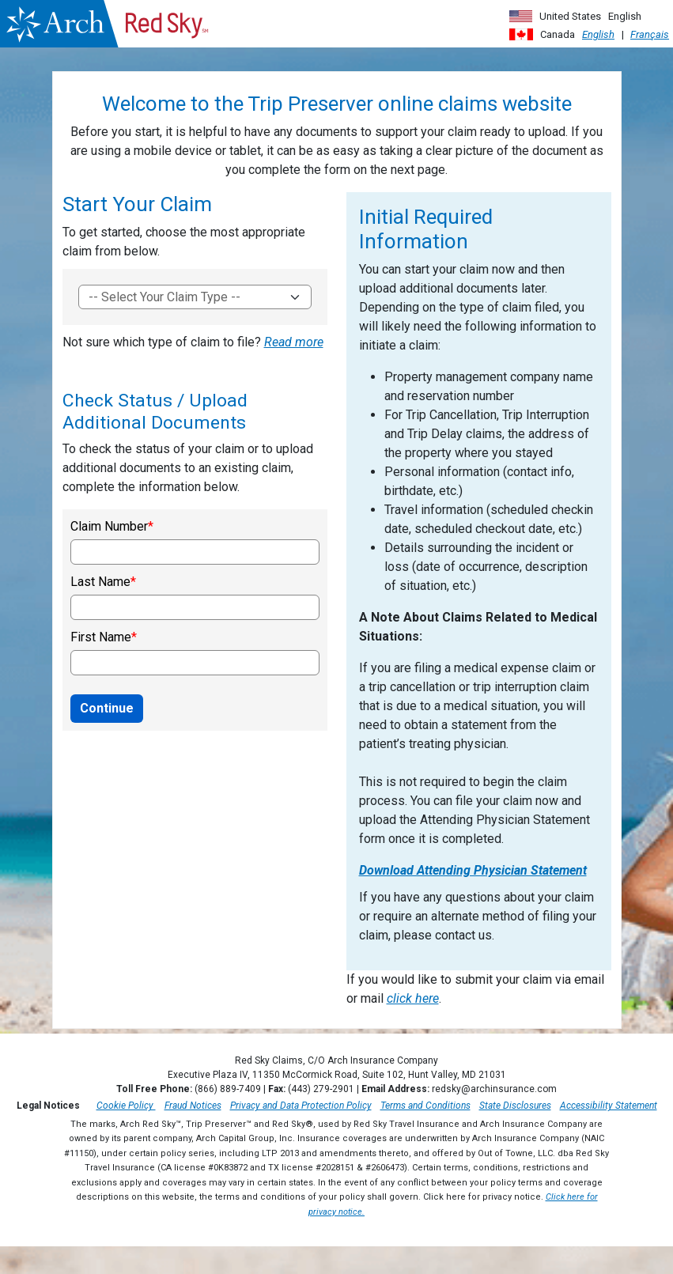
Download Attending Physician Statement (473, 870)
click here (413, 998)
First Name (100, 637)
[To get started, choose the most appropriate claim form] (195, 297)
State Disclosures (515, 1105)
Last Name (100, 582)
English (598, 34)
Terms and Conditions (425, 1105)
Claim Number (109, 526)
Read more (293, 342)
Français (649, 34)
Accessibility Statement (608, 1105)
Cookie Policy (126, 1105)
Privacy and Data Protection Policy (301, 1105)
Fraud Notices (192, 1105)
